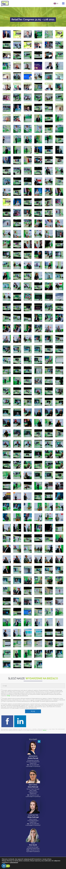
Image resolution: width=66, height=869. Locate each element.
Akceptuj (6, 866)
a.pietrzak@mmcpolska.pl (33, 796)
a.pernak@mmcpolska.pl (33, 766)
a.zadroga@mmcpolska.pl (33, 825)
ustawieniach (14, 862)
